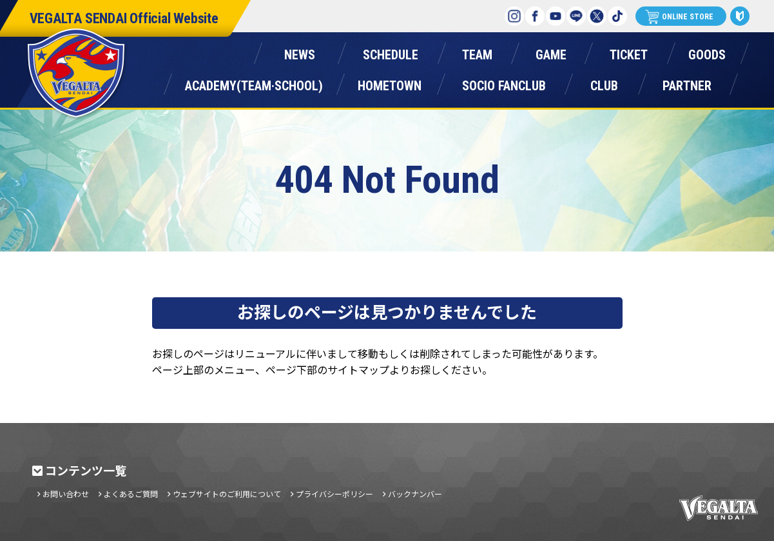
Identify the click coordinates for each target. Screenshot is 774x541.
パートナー (687, 83)
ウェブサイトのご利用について (227, 493)
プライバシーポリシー (334, 493)
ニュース (300, 52)
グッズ (707, 52)
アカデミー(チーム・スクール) (254, 83)
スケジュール (391, 52)
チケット (629, 52)
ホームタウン (390, 83)
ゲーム (551, 52)
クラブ (604, 83)
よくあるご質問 (131, 493)
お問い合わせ (66, 493)
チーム (477, 52)
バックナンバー (415, 493)
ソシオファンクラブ (503, 83)
